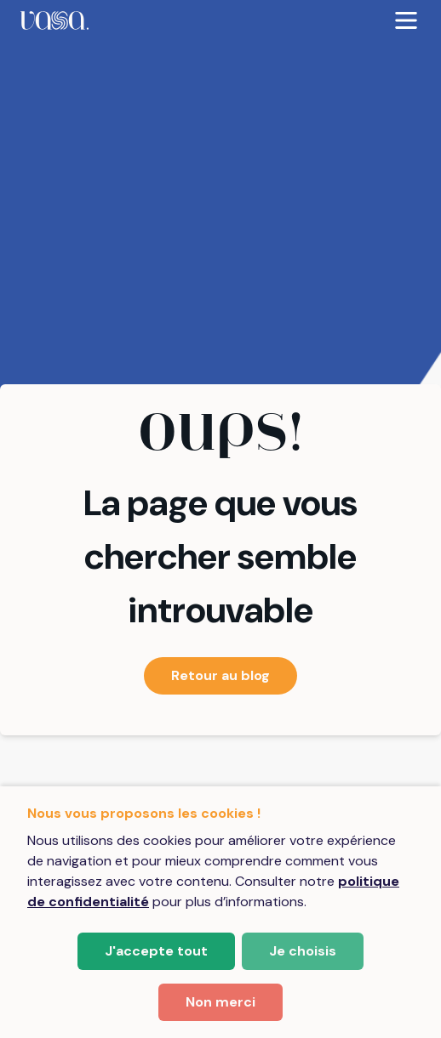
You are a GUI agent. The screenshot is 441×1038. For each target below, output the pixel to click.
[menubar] (220, 20)
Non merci (220, 1002)
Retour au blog (220, 675)
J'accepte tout (156, 951)
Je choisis (302, 951)
